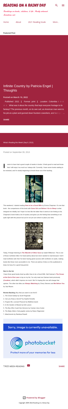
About (18, 22)
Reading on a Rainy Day (24, 5)
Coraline (7, 280)
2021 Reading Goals (37, 22)
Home (6, 22)
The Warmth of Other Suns (31, 253)
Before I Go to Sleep (49, 208)
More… (56, 22)
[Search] (56, 5)
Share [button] (6, 119)
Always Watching (31, 283)
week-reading (17, 366)
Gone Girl (34, 208)
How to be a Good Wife (33, 205)
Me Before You (59, 283)
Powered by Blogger (34, 397)
